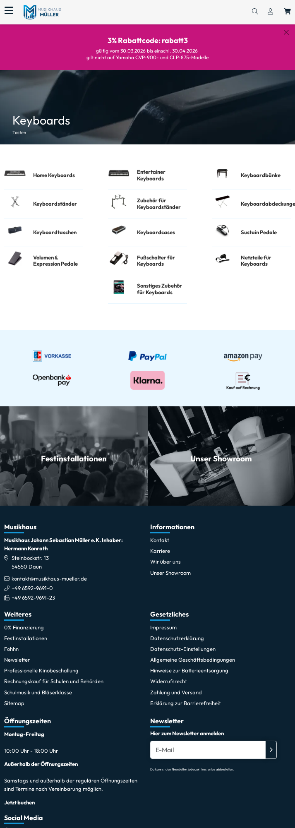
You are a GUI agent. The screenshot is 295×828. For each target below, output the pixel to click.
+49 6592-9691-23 (33, 596)
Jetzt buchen (19, 801)
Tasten (19, 126)
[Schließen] (286, 32)
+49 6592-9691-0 (32, 587)
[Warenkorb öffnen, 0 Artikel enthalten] (287, 12)
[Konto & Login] (270, 12)
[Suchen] (255, 12)
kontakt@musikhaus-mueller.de (49, 577)
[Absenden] (271, 749)
